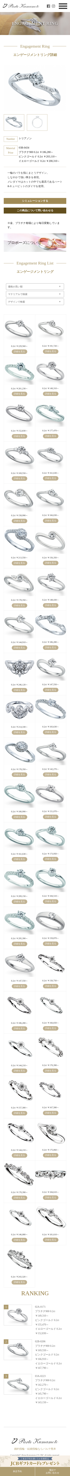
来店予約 (17, 1471)
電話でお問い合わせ (52, 1471)
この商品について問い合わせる (35, 210)
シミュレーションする (35, 200)
